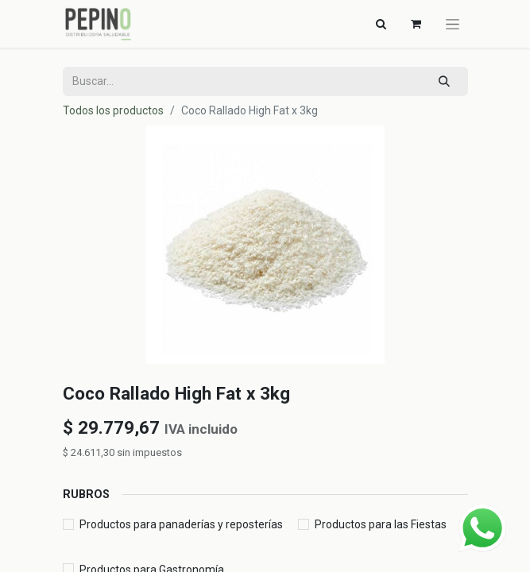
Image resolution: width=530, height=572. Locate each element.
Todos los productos (113, 110)
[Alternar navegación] (381, 24)
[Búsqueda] (443, 81)
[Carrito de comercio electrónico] (416, 24)
